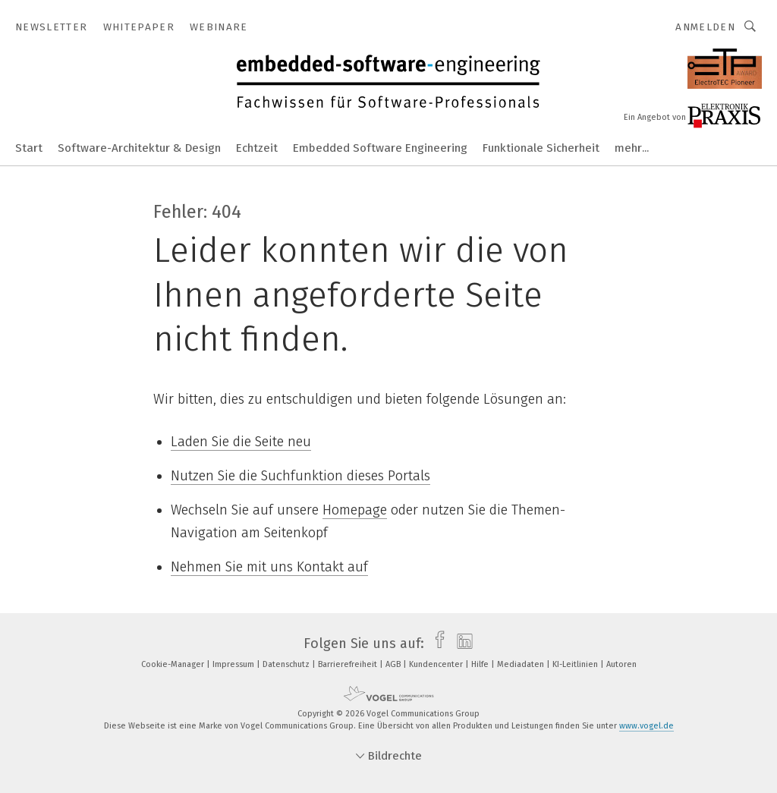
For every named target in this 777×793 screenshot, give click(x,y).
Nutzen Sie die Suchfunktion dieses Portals (300, 475)
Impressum (234, 664)
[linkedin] (461, 643)
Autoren (621, 664)
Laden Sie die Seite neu (241, 441)
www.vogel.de (646, 726)
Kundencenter (437, 664)
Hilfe (481, 664)
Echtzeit (257, 148)
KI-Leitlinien (576, 664)
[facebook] (436, 643)
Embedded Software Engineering (380, 148)
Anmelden (705, 26)
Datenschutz (287, 664)
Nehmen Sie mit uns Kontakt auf (269, 567)
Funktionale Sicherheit (541, 148)
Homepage (354, 510)
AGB (394, 664)
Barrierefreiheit (348, 664)
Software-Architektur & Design (139, 148)
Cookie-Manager (173, 664)
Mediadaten (521, 664)
